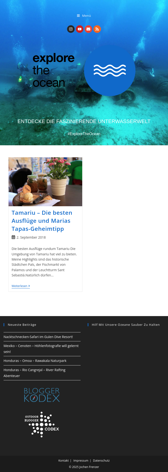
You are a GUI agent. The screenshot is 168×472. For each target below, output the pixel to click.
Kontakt (63, 461)
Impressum (80, 461)
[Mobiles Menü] (84, 16)
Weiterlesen (21, 286)
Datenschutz (101, 461)
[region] (126, 351)
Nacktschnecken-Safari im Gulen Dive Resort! (38, 337)
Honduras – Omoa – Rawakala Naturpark (35, 360)
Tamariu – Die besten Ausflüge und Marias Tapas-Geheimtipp (42, 220)
